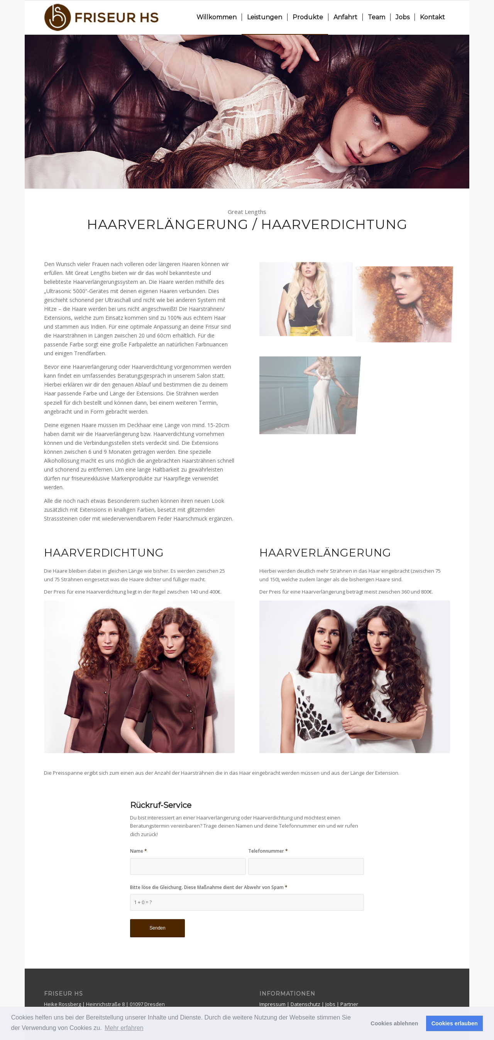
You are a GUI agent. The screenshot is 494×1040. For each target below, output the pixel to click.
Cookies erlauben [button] (454, 1023)
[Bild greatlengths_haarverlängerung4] (308, 300)
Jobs (331, 1004)
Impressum (273, 1004)
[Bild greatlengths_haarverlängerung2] (406, 300)
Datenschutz (306, 1004)
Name (138, 851)
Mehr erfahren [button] (124, 1028)
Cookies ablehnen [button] (394, 1023)
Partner (349, 1004)
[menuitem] (216, 17)
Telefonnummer (268, 851)
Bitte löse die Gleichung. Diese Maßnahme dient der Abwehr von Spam (209, 887)
